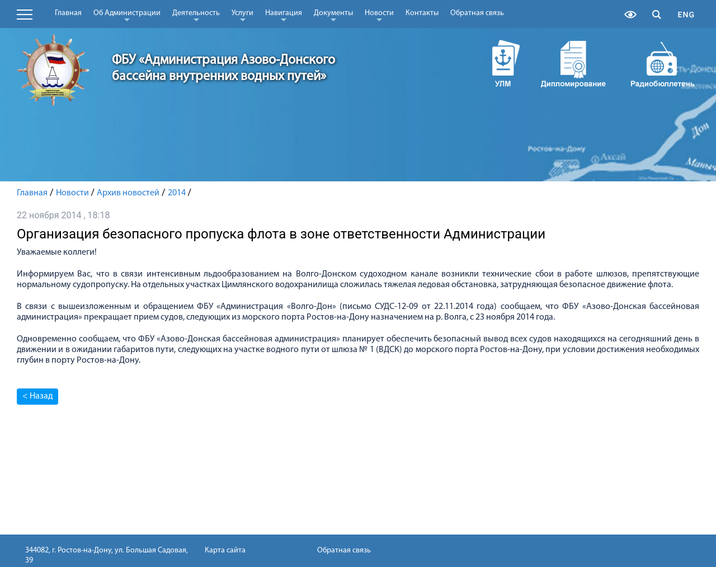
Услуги (242, 15)
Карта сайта (225, 550)
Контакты (422, 13)
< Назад (37, 396)
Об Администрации (127, 15)
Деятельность (196, 15)
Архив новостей (128, 193)
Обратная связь (477, 13)
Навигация (283, 15)
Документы (333, 15)
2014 (177, 193)
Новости (379, 15)
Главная (68, 13)
